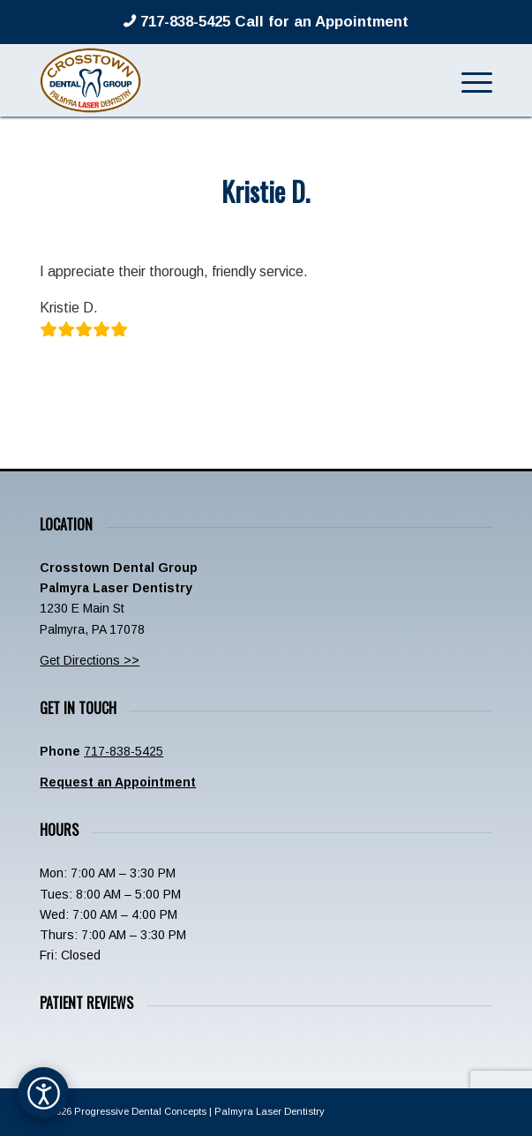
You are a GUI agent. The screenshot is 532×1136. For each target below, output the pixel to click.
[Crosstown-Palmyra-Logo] (220, 80)
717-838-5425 (123, 751)
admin (329, 228)
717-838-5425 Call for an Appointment (272, 21)
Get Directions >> (89, 660)
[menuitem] (468, 80)
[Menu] (468, 80)
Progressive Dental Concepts (140, 1111)
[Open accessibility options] (43, 1092)
